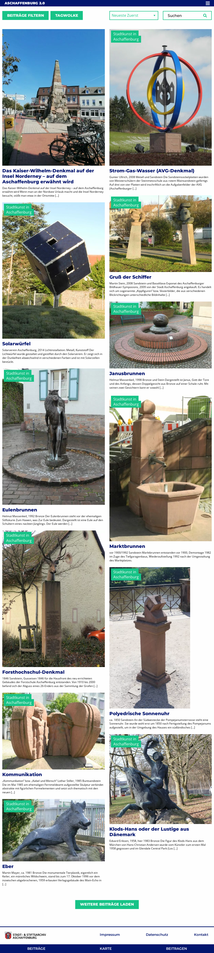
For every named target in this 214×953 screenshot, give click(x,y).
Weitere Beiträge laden (107, 904)
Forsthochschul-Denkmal (33, 672)
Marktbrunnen (127, 546)
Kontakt (201, 934)
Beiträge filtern (25, 15)
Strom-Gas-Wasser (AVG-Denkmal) (151, 170)
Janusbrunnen (127, 373)
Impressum (110, 934)
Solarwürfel (16, 343)
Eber (8, 866)
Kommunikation (22, 774)
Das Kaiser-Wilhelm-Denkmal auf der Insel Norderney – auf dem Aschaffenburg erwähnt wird (48, 176)
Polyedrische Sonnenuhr (139, 713)
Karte (106, 948)
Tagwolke (66, 15)
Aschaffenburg (25, 3)
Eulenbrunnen (19, 510)
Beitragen (176, 948)
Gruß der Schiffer (130, 277)
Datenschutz (157, 934)
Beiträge (36, 948)
